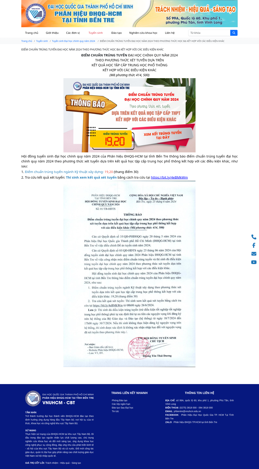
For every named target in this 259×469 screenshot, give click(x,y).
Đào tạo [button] (116, 33)
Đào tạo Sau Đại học (122, 407)
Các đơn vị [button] (73, 33)
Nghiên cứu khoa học (143, 33)
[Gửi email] (255, 253)
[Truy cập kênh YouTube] (255, 262)
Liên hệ (170, 33)
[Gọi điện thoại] (255, 237)
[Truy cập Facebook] (255, 245)
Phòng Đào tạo (119, 400)
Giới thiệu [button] (52, 33)
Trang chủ (31, 33)
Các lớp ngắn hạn (121, 404)
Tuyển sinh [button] (96, 33)
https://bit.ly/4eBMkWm (169, 177)
